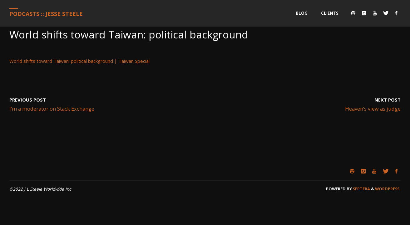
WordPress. (388, 189)
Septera (361, 189)
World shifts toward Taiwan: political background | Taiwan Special (79, 61)
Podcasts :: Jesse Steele (46, 14)
